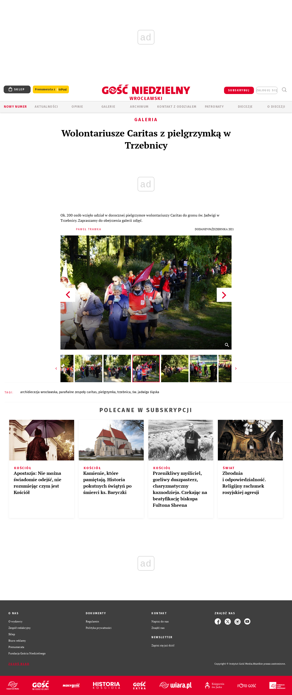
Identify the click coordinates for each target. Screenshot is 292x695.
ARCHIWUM (139, 107)
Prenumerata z (51, 89)
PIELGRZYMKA (107, 392)
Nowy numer (15, 107)
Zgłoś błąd (18, 664)
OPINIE (77, 107)
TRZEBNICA (124, 392)
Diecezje (245, 107)
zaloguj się (266, 90)
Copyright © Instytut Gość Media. (233, 663)
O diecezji (276, 107)
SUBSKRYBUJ (239, 90)
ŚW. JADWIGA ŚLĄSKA (145, 392)
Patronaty (214, 107)
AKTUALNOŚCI (46, 107)
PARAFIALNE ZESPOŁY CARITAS (78, 392)
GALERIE (108, 107)
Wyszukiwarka (284, 90)
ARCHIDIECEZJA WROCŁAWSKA (38, 392)
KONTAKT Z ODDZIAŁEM (177, 107)
